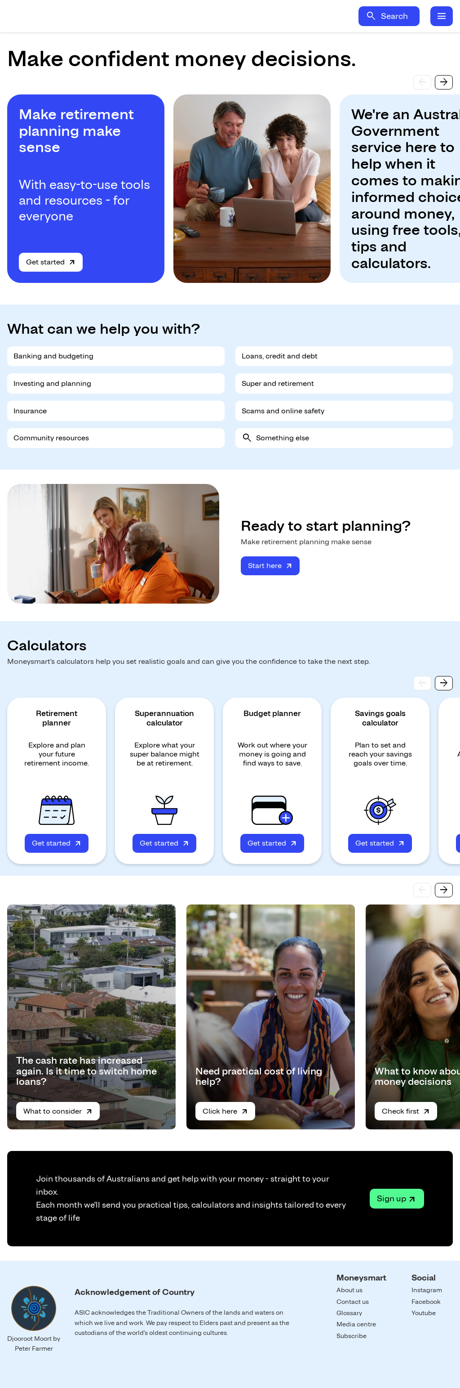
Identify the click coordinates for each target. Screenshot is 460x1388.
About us (349, 1290)
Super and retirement (278, 383)
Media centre (356, 1324)
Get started (45, 262)
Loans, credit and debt (280, 356)
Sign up (391, 1198)
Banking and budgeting (53, 356)
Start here (265, 565)
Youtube (423, 1312)
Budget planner (272, 713)
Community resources (51, 438)
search (371, 16)
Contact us (352, 1301)
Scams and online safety (283, 411)
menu (441, 16)
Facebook (426, 1301)
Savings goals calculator (380, 718)
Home (86, 16)
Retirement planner (56, 718)
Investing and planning (52, 383)
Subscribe (351, 1335)
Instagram (426, 1290)
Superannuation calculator (164, 718)
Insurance (30, 411)
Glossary (349, 1312)
